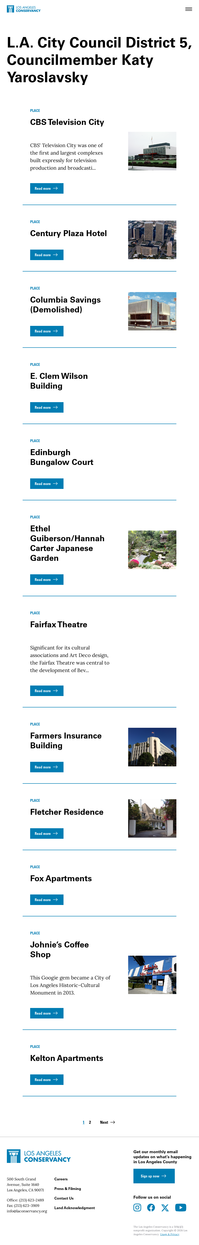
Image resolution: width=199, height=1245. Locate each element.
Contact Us (64, 1198)
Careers (61, 1179)
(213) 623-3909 (26, 1205)
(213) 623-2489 (31, 1200)
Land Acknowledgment (74, 1207)
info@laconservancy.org (27, 1211)
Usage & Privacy (169, 1234)
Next (108, 1122)
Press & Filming (67, 1188)
